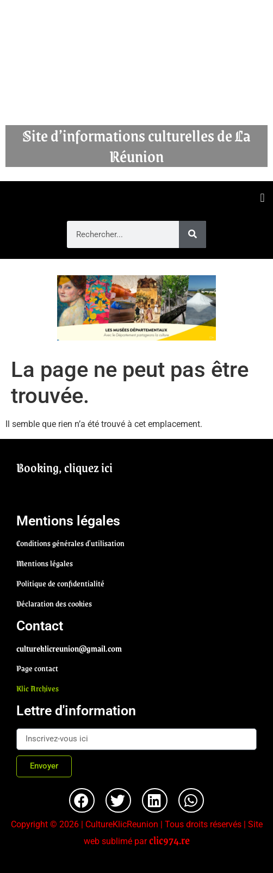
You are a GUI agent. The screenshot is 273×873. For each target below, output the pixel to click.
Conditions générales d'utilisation (70, 542)
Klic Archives (37, 688)
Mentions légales (44, 562)
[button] (262, 198)
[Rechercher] (192, 234)
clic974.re (169, 840)
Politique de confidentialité (60, 583)
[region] (136, 308)
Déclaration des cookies (54, 603)
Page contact (37, 667)
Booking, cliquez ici (64, 467)
